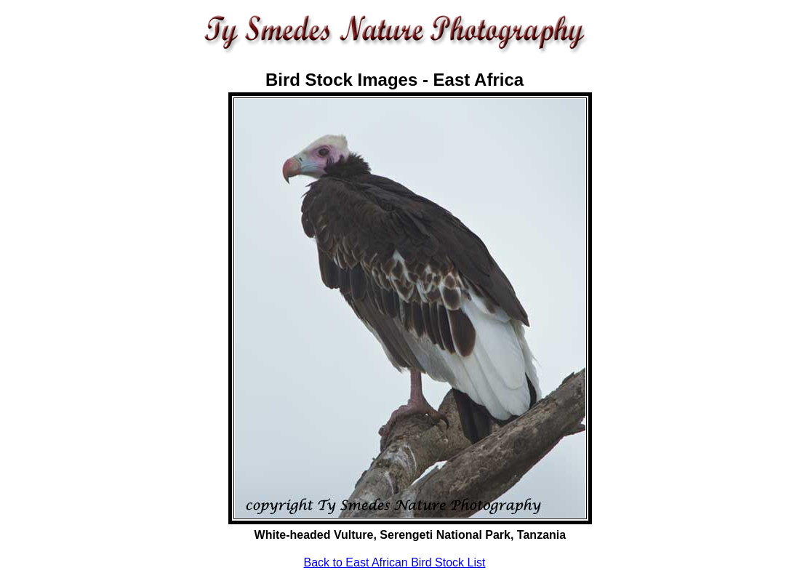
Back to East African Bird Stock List (395, 562)
